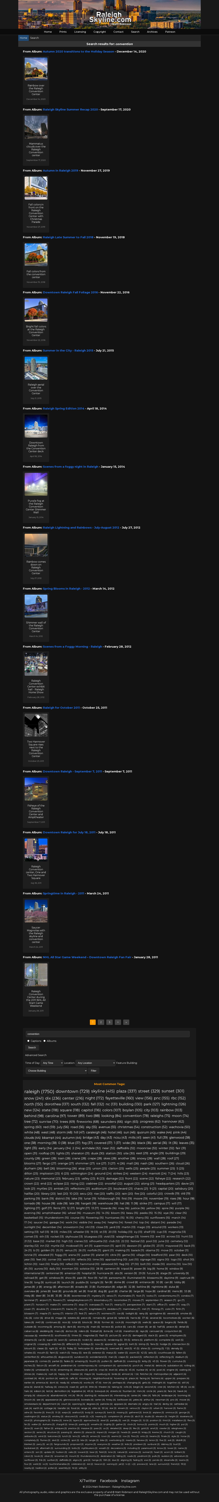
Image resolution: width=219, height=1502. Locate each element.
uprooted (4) (124, 1365)
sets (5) (152, 1352)
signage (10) (148, 1259)
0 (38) (62, 1143)
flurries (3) (45, 1440)
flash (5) (103, 1335)
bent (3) (111, 1412)
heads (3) (125, 1432)
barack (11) (137, 1250)
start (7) (151, 1304)
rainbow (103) (171, 1110)
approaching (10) (116, 1259)
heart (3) (158, 1452)
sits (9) (119, 1273)
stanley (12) (31, 1245)
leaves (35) (186, 1143)
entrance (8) (147, 1282)
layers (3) (77, 1420)
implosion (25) (50, 1173)
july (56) (63, 1127)
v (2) (134, 1464)
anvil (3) (154, 1428)
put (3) (184, 1424)
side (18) (62, 1203)
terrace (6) (107, 1326)
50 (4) (105, 1408)
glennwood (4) (71, 1399)
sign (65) (131, 1121)
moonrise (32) (147, 1148)
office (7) (162, 1304)
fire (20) (140, 1193)
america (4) (42, 1382)
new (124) (32, 1110)
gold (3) (145, 1428)
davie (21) (187, 1183)
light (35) (30, 1148)
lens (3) (76, 1436)
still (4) (185, 1382)
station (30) (114, 1153)
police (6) (120, 1326)
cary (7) (83, 1309)
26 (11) (82, 1250)
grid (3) (86, 1460)
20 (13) (112, 1231)
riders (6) (84, 1331)
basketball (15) (33, 1217)
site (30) (129, 1153)
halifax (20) (32, 1193)
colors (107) (111, 1110)
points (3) (153, 1424)
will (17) (177, 1203)
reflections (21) (80, 1188)
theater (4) (104, 1387)
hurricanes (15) (115, 1217)
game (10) (128, 1254)
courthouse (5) (166, 1352)
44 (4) (53, 1369)
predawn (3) (140, 1444)
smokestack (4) (32, 1404)
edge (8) (122, 1286)
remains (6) (99, 1317)
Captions (34, 1041)
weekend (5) (46, 1335)
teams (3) (183, 1460)
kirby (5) (146, 1361)
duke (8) (174, 1286)
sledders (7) (114, 1309)
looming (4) (183, 1395)
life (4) (79, 1395)
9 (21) (153, 1188)
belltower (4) (124, 1399)
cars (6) (131, 1326)
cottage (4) (50, 1408)
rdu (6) (28, 1317)
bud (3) (177, 1444)
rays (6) (144, 1331)
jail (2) (121, 1464)
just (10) (134, 1259)
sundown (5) (81, 1357)
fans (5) (154, 1344)
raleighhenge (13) (127, 1236)
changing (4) (134, 1382)
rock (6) (119, 1322)
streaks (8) (81, 1286)
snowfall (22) (113, 1183)
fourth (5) (94, 1361)
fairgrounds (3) (61, 1444)
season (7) (170, 1300)
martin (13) (129, 1227)
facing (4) (145, 1378)
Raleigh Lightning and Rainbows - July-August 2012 (81, 527)
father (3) (48, 1428)
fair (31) (181, 1148)
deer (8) (40, 1295)
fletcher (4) (146, 1374)
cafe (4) (74, 1378)
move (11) (167, 1250)
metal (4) (149, 1365)
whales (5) (30, 1352)
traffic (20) (113, 1193)
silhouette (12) (98, 1241)
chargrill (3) (61, 1424)
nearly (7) (120, 1304)
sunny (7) (58, 1313)
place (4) (133, 1378)
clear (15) (181, 1212)
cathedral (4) (181, 1404)
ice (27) (101, 1163)
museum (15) (91, 1212)
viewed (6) (173, 1313)
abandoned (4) (59, 1395)
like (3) (136, 1428)
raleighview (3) (178, 1428)
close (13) (102, 1227)
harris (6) (135, 1317)
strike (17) (146, 1203)
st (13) (103, 1231)
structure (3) (53, 1432)
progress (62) (150, 1121)
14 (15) (105, 1212)
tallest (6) (123, 1317)
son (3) (39, 1452)
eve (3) (147, 1460)
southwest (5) (62, 1335)
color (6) (38, 1317)
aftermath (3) (46, 1448)
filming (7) (158, 1309)
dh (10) (28, 1268)
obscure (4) (43, 1395)
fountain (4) (129, 1391)
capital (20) (165, 1188)
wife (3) (85, 1436)
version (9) (130, 1273)
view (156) (143, 1098)
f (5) (167, 1348)
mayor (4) (89, 1374)
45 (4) (132, 1369)
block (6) (87, 1322)
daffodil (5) (119, 1361)
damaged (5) (139, 1335)
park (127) (152, 1104)
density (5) (176, 1348)
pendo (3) (157, 1460)
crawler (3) (164, 1428)
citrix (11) (115, 1254)
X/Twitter (88, 1480)
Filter (93, 1070)
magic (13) (143, 1227)
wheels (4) (76, 1382)
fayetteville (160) (119, 1098)
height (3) (173, 1416)
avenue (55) (107, 1127)
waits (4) (63, 1378)
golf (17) (47, 1208)
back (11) (189, 1245)
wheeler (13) (81, 1231)
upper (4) (170, 1378)
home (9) (162, 1268)
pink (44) (179, 1132)
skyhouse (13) (74, 1236)
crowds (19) (171, 1193)
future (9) (153, 1273)
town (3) (105, 1436)
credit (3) (83, 1416)
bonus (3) (142, 1424)
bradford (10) (159, 1254)
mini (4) (141, 1391)
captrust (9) (187, 1277)
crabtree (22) (94, 1183)
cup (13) (162, 1231)
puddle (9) (82, 1282)
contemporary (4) (87, 1365)
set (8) (82, 1291)
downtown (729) (73, 1091)
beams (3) (155, 1436)
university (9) (181, 1273)
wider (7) (174, 1304)
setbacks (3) (30, 1436)
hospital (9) (89, 1273)
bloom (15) (118, 1212)
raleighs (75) (160, 1116)
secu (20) (86, 1193)
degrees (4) (93, 1404)
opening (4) (78, 1404)
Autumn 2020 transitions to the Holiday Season (78, 51)
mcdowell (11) (74, 1245)
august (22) (132, 1183)
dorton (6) (71, 1331)
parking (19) (32, 1198)
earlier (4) (29, 1382)
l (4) (137, 1374)
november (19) (159, 1198)
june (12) (163, 1241)
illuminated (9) (136, 1277)
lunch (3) (66, 1436)
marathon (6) (130, 1331)
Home (48, 31)
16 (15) (130, 1217)
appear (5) (110, 1344)
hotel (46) (115, 1132)
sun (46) (130, 1132)
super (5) (52, 1340)
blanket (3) (29, 1444)
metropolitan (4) (163, 1374)
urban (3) (158, 1408)
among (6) (60, 1326)
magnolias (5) (90, 1335)
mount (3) (74, 1456)
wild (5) (128, 1348)
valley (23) (88, 1178)
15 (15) (158, 1212)
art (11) (88, 1245)
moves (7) (138, 1300)
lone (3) (112, 1452)
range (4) (86, 1408)
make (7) (55, 1304)
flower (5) (165, 1361)
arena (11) (74, 1254)
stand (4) (38, 1387)
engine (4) (172, 1369)
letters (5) (137, 1340)
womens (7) (108, 1313)
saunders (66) (112, 1121)
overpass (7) (96, 1304)
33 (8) (187, 1291)
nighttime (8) (159, 1286)
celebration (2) (78, 1464)
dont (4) (54, 1382)
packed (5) (136, 1357)
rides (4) (146, 1395)
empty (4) (29, 1395)
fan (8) (109, 1282)
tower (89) (76, 1116)
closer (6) (142, 1326)
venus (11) (71, 1250)
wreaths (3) (96, 1424)
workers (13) (175, 1227)
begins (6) (170, 1322)
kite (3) (84, 1440)
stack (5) (153, 1335)
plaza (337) (126, 1091)
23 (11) (160, 1245)
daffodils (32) (126, 1148)
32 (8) (131, 1286)
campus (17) (162, 1203)
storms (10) (173, 1264)
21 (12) (28, 1241)
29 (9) (142, 1273)
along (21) (147, 1183)
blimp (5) (144, 1344)
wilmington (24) (82, 1173)
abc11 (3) (139, 1416)
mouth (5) (42, 1352)
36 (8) (67, 1295)
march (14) (179, 1217)
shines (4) (29, 1374)
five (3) (163, 1440)
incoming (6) (45, 1326)
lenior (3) (153, 1440)
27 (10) (135, 1264)
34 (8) (50, 1295)
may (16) (123, 1208)
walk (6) (147, 1322)
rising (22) (77, 1183)
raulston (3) (167, 1456)
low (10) (187, 1264)
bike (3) (104, 1440)
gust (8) (113, 1291)
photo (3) (128, 1416)
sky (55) (91, 1127)
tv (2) (128, 1464)
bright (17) (83, 1208)
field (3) (103, 1452)
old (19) (185, 1193)
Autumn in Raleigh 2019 (60, 170)
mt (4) (71, 1395)
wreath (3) (104, 1448)
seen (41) (149, 1137)
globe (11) (149, 1245)
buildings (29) (175, 1153)
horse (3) (185, 1436)
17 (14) (28, 1222)
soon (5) (62, 1340)
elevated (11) (46, 1254)
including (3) (133, 1448)
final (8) (92, 1291)
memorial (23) (51, 1178)
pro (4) (174, 1399)
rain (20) (127, 1193)
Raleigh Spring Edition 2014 (63, 408)
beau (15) (132, 1212)
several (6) (156, 1317)
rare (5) (87, 1352)
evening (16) (32, 1212)
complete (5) (166, 1340)
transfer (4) (64, 1408)
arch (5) (127, 1335)
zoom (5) (134, 1352)
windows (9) (56, 1277)
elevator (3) (161, 1416)
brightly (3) (109, 1424)
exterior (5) (98, 1352)
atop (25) (84, 1168)
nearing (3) (100, 1416)
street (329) (149, 1091)
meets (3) (130, 1440)
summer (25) (166, 1168)
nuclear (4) (142, 1369)
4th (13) (44, 1236)
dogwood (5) (65, 1357)
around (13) (159, 1227)
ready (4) (64, 1382)
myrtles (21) (44, 1188)
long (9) (39, 1282)
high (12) (67, 1241)
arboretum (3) (181, 1456)
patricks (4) (106, 1404)
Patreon (170, 31)
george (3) (184, 1412)
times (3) (73, 1424)
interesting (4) (121, 1395)
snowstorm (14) (73, 1227)
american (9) (72, 1273)
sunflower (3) (31, 1460)
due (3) (115, 1460)
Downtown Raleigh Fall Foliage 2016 (70, 292)
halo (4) (28, 1391)
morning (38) (47, 1143)
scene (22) (147, 1178)
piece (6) (86, 1317)
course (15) (77, 1217)
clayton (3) (146, 1408)
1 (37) (117, 1143)
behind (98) (34, 1116)
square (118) (70, 1110)
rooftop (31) (47, 1153)
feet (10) (41, 1259)
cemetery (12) (179, 1241)
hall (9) (103, 1277)
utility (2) (83, 1468)
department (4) (51, 1404)
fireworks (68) (88, 1121)
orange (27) (66, 1163)
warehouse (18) (108, 1203)
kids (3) (128, 1444)
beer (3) (94, 1452)
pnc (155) (162, 1098)
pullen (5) (106, 1361)
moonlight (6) (133, 1322)
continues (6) (53, 1322)
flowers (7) (59, 1300)
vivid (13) (109, 1236)
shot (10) (188, 1259)
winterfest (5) (31, 1357)
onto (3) (144, 1436)
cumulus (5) (179, 1361)
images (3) (136, 1420)
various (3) (135, 1408)
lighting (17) (32, 1208)
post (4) (161, 1369)
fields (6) (182, 1322)
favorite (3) (39, 1412)
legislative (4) (78, 1391)
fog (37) (87, 1143)
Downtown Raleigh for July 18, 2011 (69, 832)
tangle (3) (94, 1440)
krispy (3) (146, 1432)
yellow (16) (153, 1208)
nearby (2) (29, 1468)
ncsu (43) (120, 1137)
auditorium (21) (102, 1188)
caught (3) (180, 1432)
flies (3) (191, 1420)
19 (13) (94, 1231)
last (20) (62, 1193)
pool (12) (151, 1241)
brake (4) (29, 1369)
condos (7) (187, 1295)
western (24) (138, 1173)
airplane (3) (158, 1412)
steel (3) (105, 1420)
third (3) (166, 1420)
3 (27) (111, 1163)
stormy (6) (83, 1326)
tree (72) (31, 1121)
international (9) (34, 1273)
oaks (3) (72, 1452)
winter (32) (166, 1148)
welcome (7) (69, 1304)
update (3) (49, 1452)
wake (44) (164, 1132)
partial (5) (57, 1361)
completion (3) (115, 1416)
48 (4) (184, 1387)
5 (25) (180, 1168)
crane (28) (79, 1158)
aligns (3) (77, 1460)
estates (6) (74, 1317)
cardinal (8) (164, 1291)
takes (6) (29, 1322)
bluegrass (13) (93, 1236)
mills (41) (135, 1137)
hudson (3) (61, 1452)
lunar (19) (90, 1198)
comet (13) (31, 1236)
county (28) (32, 1158)
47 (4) (98, 1382)
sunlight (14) (32, 1227)
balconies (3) (54, 1436)
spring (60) (33, 1127)
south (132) (80, 1104)
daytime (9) (171, 1277)
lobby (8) (179, 1282)
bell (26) (49, 1168)
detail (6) (184, 1326)
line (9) (28, 1282)
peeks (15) (146, 1212)
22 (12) (125, 1241)
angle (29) (157, 1153)
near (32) (108, 1148)
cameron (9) (112, 1268)
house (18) (48, 1203)
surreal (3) (148, 1452)
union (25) (99, 1168)
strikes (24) (120, 1173)
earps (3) (66, 1412)
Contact (118, 31)
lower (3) (172, 1448)
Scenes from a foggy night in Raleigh (70, 466)
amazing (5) (81, 1361)
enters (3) (29, 1452)
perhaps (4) (119, 1382)
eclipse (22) (61, 1183)
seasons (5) (100, 1340)
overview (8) (31, 1291)
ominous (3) (171, 1412)
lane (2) (152, 1464)
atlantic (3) (79, 1432)
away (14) (100, 1222)
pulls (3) (156, 1456)
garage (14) (57, 1222)
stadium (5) (181, 1357)
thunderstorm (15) (57, 1217)
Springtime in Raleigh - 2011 (63, 893)
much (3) (163, 1424)
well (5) (179, 1340)
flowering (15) (95, 1217)
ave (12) (160, 1236)
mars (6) (59, 1331)
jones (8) (46, 1291)
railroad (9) (31, 1277)
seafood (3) (78, 1412)
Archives (152, 31)
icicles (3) (65, 1440)
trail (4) (157, 1404)
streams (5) (30, 1340)
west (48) (48, 1132)
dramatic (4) (134, 1404)
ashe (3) (28, 1412)
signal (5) (123, 1344)
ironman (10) (70, 1268)
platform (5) (150, 1340)
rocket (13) (57, 1236)
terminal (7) (31, 1300)
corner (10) (54, 1259)
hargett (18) (88, 1203)
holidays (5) (87, 1344)
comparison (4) (107, 1365)
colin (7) (170, 1309)
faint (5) (54, 1352)
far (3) (27, 1424)
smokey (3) (57, 1416)
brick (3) (147, 1412)
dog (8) (102, 1291)
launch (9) (68, 1282)
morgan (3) (113, 1432)
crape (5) (123, 1357)
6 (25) (65, 1173)
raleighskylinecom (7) (79, 1300)
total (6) (76, 1322)
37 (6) (145, 1317)
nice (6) (66, 1322)
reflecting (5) (166, 1357)
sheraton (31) (80, 1153)
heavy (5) (76, 1352)
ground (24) (103, 1173)
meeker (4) (76, 1374)
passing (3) (66, 1432)
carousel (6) (156, 1331)
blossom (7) (31, 1313)
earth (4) (38, 1408)
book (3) (39, 1456)
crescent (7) (57, 1309)
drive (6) (49, 1317)
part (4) (93, 1369)
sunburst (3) (153, 1444)
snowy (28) (144, 1158)
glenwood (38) (179, 1137)
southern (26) (164, 1163)
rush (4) (53, 1374)
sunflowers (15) (160, 1217)
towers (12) (147, 1236)
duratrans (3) (186, 1416)
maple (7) (45, 1313)
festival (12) (138, 1241)
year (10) (29, 1259)
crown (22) (31, 1183)
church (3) (168, 1432)
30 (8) (159, 1282)
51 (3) (57, 1412)
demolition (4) (62, 1391)
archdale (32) (91, 1148)
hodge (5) (165, 1344)
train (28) (64, 1158)
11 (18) (134, 1203)
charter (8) (125, 1291)
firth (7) (180, 1309)
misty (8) (29, 1295)
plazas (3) (90, 1432)
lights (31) (63, 1153)
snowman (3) (61, 1456)
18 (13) (54, 1231)
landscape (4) (168, 1395)
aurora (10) (41, 1268)
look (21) (29, 1188)
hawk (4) (182, 1391)
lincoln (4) (29, 1399)
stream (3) (123, 1408)
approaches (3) (91, 1420)
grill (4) (83, 1387)
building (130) (130, 1104)
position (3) (155, 1420)
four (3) (27, 1464)
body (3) (89, 1412)
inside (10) (158, 1264)
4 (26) (121, 1163)
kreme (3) (157, 1432)
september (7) (154, 1300)
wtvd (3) (28, 1420)
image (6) (60, 1317)
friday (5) (71, 1348)
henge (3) (97, 1460)
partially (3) (115, 1420)
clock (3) (131, 1424)
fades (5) (68, 1361)
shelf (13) (149, 1231)
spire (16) (168, 1208)
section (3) (29, 1432)
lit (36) (173, 1143)
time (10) (98, 1259)
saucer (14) (41, 1222)
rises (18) (175, 1198)
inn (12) (44, 1245)
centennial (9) (54, 1273)
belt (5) (133, 1344)
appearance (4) (53, 1399)
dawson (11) (134, 1245)
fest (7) (83, 1313)
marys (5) (111, 1352)
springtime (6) (157, 1313)
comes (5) (45, 1361)
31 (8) (92, 1286)
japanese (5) (31, 1361)
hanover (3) (170, 1408)
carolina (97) (55, 1116)
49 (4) (90, 1391)
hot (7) (109, 1304)
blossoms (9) (155, 1277)
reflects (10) (84, 1259)
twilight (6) (131, 1313)
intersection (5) (180, 1344)
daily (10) (54, 1268)
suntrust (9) (52, 1282)
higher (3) (175, 1424)
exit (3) (171, 1440)
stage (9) (165, 1273)
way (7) (185, 1304)
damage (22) (115, 1178)
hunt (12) (187, 1236)
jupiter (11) (88, 1254)
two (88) (93, 1116)
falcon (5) (42, 1365)
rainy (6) (143, 1313)
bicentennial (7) (81, 1295)
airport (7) (46, 1300)
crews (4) (63, 1387)
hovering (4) (120, 1378)
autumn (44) (72, 1138)
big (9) (151, 1268)
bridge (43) (91, 1137)
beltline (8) (143, 1286)
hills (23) (183, 1173)
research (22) (182, 1178)
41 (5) (136, 1348)
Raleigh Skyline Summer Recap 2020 (70, 109)
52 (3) (145, 1420)
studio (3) (149, 1416)
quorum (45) (146, 1132)
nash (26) (147, 1163)
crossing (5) (43, 1344)
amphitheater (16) (54, 1212)
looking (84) (111, 1116)
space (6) (158, 1322)
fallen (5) (181, 1352)
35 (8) (58, 1295)
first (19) (127, 1198)
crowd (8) (132, 1282)
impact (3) (102, 1432)
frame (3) (181, 1408)
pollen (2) (52, 1468)
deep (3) (127, 1428)
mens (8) (177, 1291)
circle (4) (151, 1391)
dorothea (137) (57, 1104)
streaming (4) (65, 1369)
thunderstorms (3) (90, 1456)
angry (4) (147, 1404)
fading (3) (138, 1460)
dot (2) (90, 1464)
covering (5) (133, 1361)
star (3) (112, 1408)
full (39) (162, 1137)
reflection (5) (150, 1357)
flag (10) (124, 1264)
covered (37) (103, 1143)
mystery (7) (98, 1295)
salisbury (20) (184, 1188)
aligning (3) (126, 1460)
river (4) (107, 1382)
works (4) (89, 1382)
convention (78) (136, 1116)
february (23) (71, 1178)
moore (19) (141, 1198)
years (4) (161, 1391)
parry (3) (41, 1444)
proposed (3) (76, 1444)
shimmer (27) (85, 1163)
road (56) (77, 1127)
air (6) (152, 1326)
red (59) (49, 1127)
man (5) (112, 1357)
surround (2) (163, 1464)
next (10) (44, 1264)
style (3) (175, 1436)
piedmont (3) (144, 1456)
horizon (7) (42, 1304)
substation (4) (174, 1365)
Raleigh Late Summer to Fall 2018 (68, 237)
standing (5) (101, 1348)
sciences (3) (135, 1452)
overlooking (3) (116, 1440)
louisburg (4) (103, 1374)
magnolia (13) (177, 1231)
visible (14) (86, 1222)
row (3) (126, 1436)
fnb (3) (42, 1460)
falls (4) (156, 1395)
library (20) (48, 1193)
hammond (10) (89, 1264)
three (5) (76, 1335)
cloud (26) (183, 1163)
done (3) (28, 1428)
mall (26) (133, 1163)
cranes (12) (81, 1241)
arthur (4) (149, 1399)
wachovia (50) (179, 1127)
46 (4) (41, 1378)
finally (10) (57, 1264)
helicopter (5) (85, 1348)
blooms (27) (32, 1163)
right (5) (53, 1348)
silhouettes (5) (49, 1357)
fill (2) (183, 1464)
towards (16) (109, 1208)
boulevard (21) (123, 1188)
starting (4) (90, 1395)
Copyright (100, 31)
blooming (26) (67, 1168)
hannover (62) (173, 1121)
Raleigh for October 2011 (61, 707)
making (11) (122, 1250)
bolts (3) (76, 1448)
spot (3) (75, 1440)
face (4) (172, 1391)
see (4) (40, 1399)
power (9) (140, 1268)
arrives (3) (95, 1436)
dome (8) (119, 1282)
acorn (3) (168, 1452)
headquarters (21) (168, 1183)
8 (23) (101, 1178)
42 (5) (144, 1352)
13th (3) (106, 1460)
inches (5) (29, 1365)
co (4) (191, 1387)
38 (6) (97, 1322)
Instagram (130, 1480)
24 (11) (28, 1250)
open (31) (30, 1153)
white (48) (32, 1132)
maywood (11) (174, 1245)
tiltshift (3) (181, 1440)
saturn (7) (94, 1313)
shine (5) (145, 1348)
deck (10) (187, 1254)
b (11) (36, 1250)
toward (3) (83, 1452)
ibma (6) (108, 1331)
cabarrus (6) (31, 1331)
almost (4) (127, 1374)
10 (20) (74, 1193)
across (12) (173, 1236)
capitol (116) (91, 1110)
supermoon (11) (104, 1245)
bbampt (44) (51, 1138)
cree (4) (162, 1387)
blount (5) (29, 1348)
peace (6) (172, 1326)
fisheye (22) (163, 1178)
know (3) (161, 1448)
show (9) (70, 1277)
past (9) (81, 1277)
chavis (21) (141, 1188)
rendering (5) (115, 1340)
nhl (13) (90, 1227)
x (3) (92, 1416)
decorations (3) (118, 1448)
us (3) (106, 1428)
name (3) (182, 1448)
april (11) (120, 1245)
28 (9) (99, 1268)
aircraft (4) (54, 1365)
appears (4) (120, 1404)
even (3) (38, 1428)
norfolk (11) (94, 1250)
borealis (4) (87, 1399)
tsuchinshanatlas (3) (59, 1464)
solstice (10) (87, 1268)
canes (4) (136, 1395)
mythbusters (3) (89, 1448)
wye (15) (168, 1212)
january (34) (62, 1148)
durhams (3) (48, 1424)
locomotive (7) (122, 1300)
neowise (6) (30, 1335)
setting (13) (31, 1231)
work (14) (72, 1222)
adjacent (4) (180, 1374)
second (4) (150, 1387)
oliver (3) (48, 1456)
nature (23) (32, 1178)
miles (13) (66, 1231)
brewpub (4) (102, 1391)
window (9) (176, 1268)
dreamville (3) (170, 1460)
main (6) (95, 1326)
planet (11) (102, 1254)
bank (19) (48, 1198)
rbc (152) (178, 1098)
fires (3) (135, 1436)
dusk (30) (97, 1153)
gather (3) (121, 1424)
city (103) (151, 1110)
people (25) (148, 1168)
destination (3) (108, 1456)
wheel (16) (74, 1212)
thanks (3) (57, 1420)
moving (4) (85, 1378)
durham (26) (33, 1168)
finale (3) (165, 1436)
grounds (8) (70, 1291)
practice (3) (74, 1428)
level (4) (113, 1369)
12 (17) (71, 1208)
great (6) (112, 1317)
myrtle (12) (57, 1245)
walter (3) (36, 1424)
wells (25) (131, 1168)
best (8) (56, 1291)
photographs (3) (42, 1420)
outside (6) (30, 1326)
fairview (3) (142, 1440)
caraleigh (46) (96, 1132)
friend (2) (175, 1464)
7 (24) (172, 1173)
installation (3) (179, 1420)
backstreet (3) (31, 1448)
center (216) (73, 1098)
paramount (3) (148, 1448)
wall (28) (160, 1158)
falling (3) (121, 1456)
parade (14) (174, 1222)
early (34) (45, 1148)
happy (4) (63, 1374)
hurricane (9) (105, 1273)
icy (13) (138, 1231)
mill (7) (146, 1309)
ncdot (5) (87, 1340)
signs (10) (163, 1259)
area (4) (28, 1387)
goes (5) (163, 1335)
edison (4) (39, 1391)
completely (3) (31, 1440)
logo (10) (176, 1259)
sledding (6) (46, 1331)
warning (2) (112, 1464)
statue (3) (46, 1416)
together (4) (173, 1382)
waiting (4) (185, 1369)
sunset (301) (173, 1091)
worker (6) (188, 1317)
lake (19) (76, 1198)
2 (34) (76, 1148)
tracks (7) (71, 1309)
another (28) (127, 1158)
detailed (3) (116, 1428)
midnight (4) (158, 1382)
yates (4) (137, 1399)
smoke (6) (186, 1313)
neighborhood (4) (102, 1378)
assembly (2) (65, 1468)
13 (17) (95, 1208)
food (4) (75, 1408)
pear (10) (174, 1254)
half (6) (161, 1326)
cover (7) (29, 1309)
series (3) (41, 1432)
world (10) (69, 1259)
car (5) (41, 1340)
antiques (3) (61, 1428)
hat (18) (125, 1203)
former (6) (108, 1322)
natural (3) (122, 1452)
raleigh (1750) (39, 1091)
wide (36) (129, 1143)
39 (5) (127, 1340)
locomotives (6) (172, 1317)
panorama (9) (117, 1277)
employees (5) (178, 1335)
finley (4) (111, 1399)
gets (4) (146, 1382)
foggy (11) (61, 1254)
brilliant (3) (180, 1452)
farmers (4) (157, 1378)
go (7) (181, 1300)
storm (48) (64, 1132)
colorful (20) (155, 1193)
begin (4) (138, 1387)
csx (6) (120, 1313)
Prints (63, 31)
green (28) (49, 1158)
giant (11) (108, 1250)
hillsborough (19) (109, 1198)
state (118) (50, 1110)
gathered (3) (135, 1412)
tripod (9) (127, 1268)
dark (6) (71, 1326)
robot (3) (28, 1456)
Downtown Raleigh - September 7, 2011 (72, 771)
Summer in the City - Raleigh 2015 (68, 350)
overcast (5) (116, 1348)
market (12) (53, 1241)
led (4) (49, 1391)
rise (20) (99, 1193)
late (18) (74, 1203)
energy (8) (50, 1286)
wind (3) (42, 1436)
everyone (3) (103, 1444)
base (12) (38, 1241)
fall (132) (97, 1104)
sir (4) (152, 1369)
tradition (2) (41, 1468)
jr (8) (39, 1286)
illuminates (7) (126, 1295)
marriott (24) (158, 1173)
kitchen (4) (173, 1387)
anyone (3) (90, 1444)
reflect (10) (72, 1264)
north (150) (33, 1104)
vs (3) (45, 1464)
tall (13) (44, 1231)
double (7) (42, 1309)
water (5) (123, 1352)
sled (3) (55, 1440)
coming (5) (158, 1348)
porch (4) (138, 1365)
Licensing (80, 31)
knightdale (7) (97, 1309)
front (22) (131, 1178)
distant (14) (158, 1222)
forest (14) (131, 1222)
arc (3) (49, 1444)
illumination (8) (106, 1286)
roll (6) (118, 1331)
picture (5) (115, 1335)
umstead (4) (42, 1369)
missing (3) (122, 1412)
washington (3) (32, 1416)
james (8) (29, 1286)
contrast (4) (30, 1378)
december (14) (52, 1227)
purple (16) (182, 1208)
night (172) (94, 1098)
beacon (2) (100, 1464)
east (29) (142, 1153)
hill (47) (79, 1132)
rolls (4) (128, 1387)
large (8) (139, 1291)
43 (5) (155, 1361)
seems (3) (116, 1436)
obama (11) (152, 1250)
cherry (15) (142, 1217)
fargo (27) (49, 1163)
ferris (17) (60, 1208)
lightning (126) (174, 1104)
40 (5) (62, 1348)
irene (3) (67, 1420)
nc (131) (112, 1104)
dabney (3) (166, 1444)
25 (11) (59, 1250)
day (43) (106, 1137)
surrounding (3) (62, 1448)
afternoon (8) (66, 1286)
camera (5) (75, 1340)
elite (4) (96, 1408)
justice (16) (138, 1208)
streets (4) (115, 1391)
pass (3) (98, 1428)
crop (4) (103, 1369)
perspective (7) (136, 1304)
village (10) (143, 1254)
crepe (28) (95, 1158)
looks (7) (151, 1295)
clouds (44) (32, 1138)
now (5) (99, 1344)
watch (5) (65, 1352)
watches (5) (58, 1344)
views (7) (111, 1295)
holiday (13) (125, 1231)
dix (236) (53, 1098)
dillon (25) (31, 1173)
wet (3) (125, 1420)
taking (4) (117, 1387)
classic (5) (42, 1348)
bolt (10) (145, 1264)
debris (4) (161, 1365)
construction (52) (154, 1127)
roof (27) (173, 1158)
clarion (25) (116, 1168)
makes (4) (41, 1374)
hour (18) (189, 1198)
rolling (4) (189, 1365)
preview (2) (142, 1464)
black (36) (144, 1143)
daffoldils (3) (65, 1460)
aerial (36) (160, 1143)
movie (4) (184, 1399)
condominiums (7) (169, 1295)
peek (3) (136, 1432)
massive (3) (86, 1428)
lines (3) (50, 1412)
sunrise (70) (48, 1121)
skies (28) (110, 1158)
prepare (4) (183, 1378)
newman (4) (162, 1399)
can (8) (169, 1282)
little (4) (93, 1387)
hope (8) (150, 1291)
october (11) (181, 1250)
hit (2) (74, 1468)
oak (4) (28, 1408)
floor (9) (92, 1277)
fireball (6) (96, 1331)
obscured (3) (71, 1416)
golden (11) (47, 1250)
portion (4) (52, 1378)
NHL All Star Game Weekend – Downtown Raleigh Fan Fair (87, 957)
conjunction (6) (173, 1331)
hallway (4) (51, 1387)
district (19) (62, 1198)
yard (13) (114, 1227)
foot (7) (140, 1295)
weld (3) (37, 1464)
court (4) (66, 1404)
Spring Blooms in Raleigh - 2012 (66, 588)
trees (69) (67, 1121)
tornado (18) (32, 1203)
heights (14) (115, 1222)
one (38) (30, 1143)
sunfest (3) (52, 1460)
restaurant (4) (105, 1395)
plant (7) (29, 1304)
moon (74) (180, 1116)
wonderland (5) (98, 1357)
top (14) (144, 1222)
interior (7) (71, 1313)
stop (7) (83, 1304)
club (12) (114, 1241)
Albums (49, 1041)
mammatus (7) (131, 1309)
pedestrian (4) (68, 1365)
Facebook (108, 1480)
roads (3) (131, 1456)
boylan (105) (133, 1110)
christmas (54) (129, 1127)
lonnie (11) (30, 1254)
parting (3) (84, 1424)
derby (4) (167, 1404)
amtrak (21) (61, 1188)
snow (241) (34, 1098)
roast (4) (74, 1387)
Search (135, 31)
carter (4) (100, 1399)
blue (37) (74, 1143)
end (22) (46, 1183)
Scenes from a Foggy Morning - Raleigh (72, 646)
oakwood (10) (109, 1264)
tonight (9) (96, 1282)
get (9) (43, 1277)
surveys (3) (100, 1412)
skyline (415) (103, 1091)
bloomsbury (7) (103, 1300)
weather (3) (117, 1444)
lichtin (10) (30, 1264)
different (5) (72, 1344)
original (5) (30, 1344)
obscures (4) (81, 1369)
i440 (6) (40, 1322)
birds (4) (116, 1374)
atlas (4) (123, 1369)
